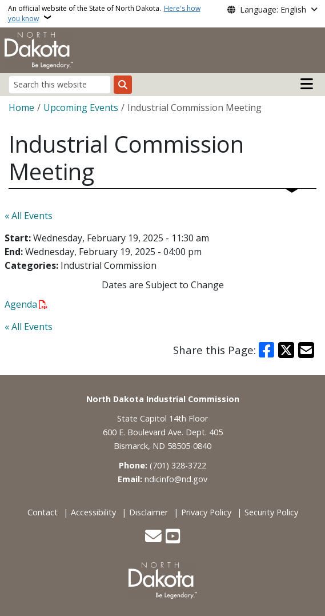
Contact (42, 512)
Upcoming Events (80, 107)
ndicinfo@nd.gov (176, 479)
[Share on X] (286, 350)
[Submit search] (123, 84)
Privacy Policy (206, 512)
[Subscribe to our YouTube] (173, 537)
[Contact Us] (153, 537)
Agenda (21, 304)
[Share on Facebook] (267, 350)
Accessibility (93, 512)
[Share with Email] (306, 350)
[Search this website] (60, 84)
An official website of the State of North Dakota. (104, 13)
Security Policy (271, 512)
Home (21, 107)
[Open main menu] (306, 84)
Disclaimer (148, 512)
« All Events (29, 215)
